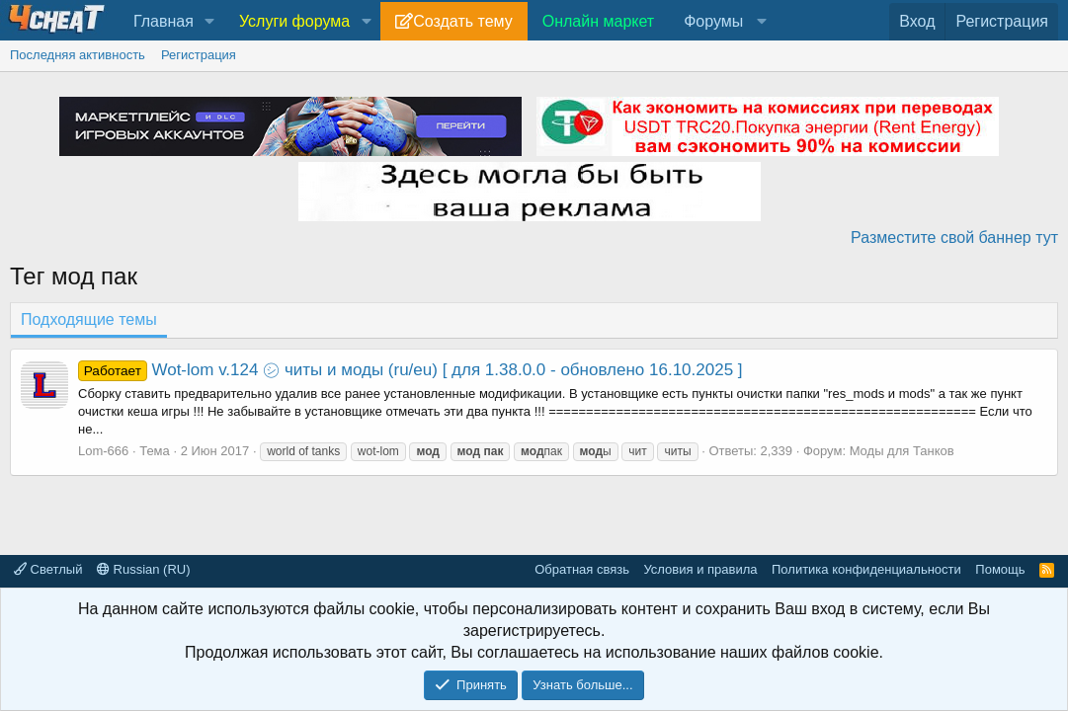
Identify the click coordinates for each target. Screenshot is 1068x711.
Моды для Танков (902, 450)
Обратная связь (581, 569)
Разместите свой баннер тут (954, 237)
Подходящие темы (89, 319)
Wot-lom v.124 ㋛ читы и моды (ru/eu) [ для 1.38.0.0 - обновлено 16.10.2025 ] (410, 369)
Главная (163, 21)
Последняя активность (77, 54)
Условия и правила (700, 569)
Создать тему (462, 21)
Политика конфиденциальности (866, 569)
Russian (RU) (144, 569)
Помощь (1000, 569)
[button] (210, 21)
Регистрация (198, 54)
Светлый (48, 569)
